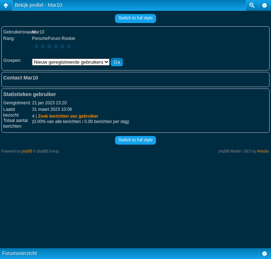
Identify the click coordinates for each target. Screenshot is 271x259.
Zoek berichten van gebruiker (68, 116)
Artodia (263, 151)
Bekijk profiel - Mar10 (38, 5)
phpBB (27, 151)
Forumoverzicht (19, 253)
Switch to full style (135, 18)
